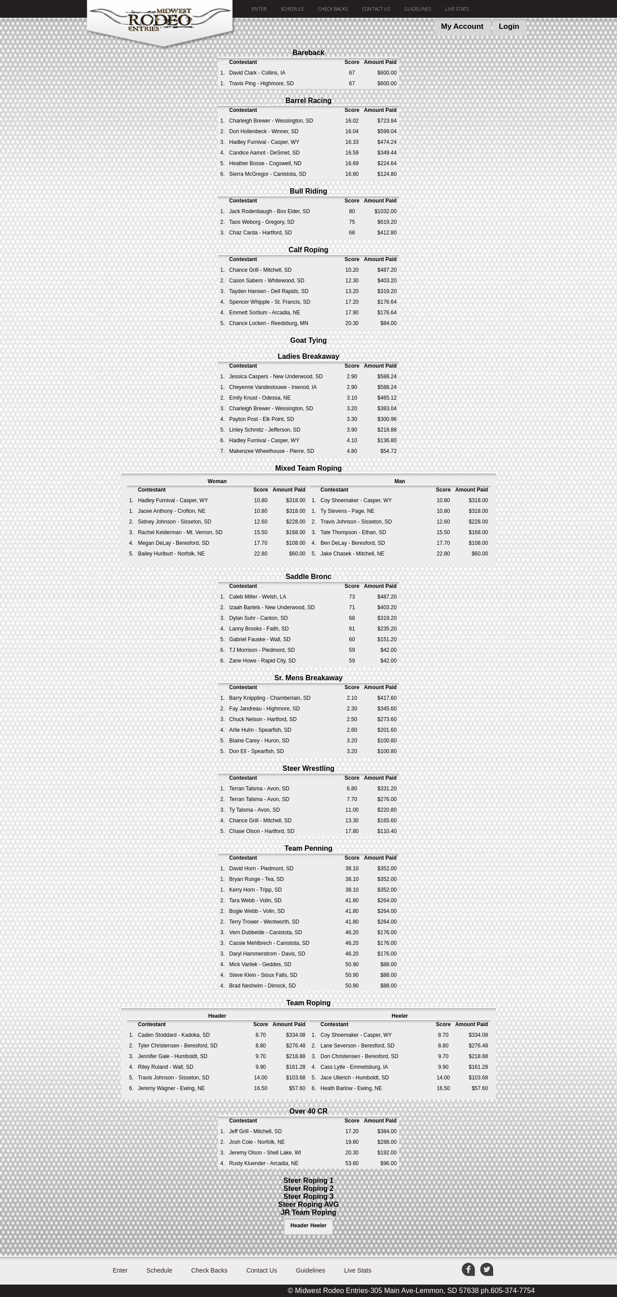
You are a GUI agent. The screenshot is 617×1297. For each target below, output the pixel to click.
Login (509, 26)
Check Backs (333, 8)
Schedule (292, 8)
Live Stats (457, 8)
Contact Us (376, 8)
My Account (462, 26)
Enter (259, 8)
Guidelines (417, 8)
